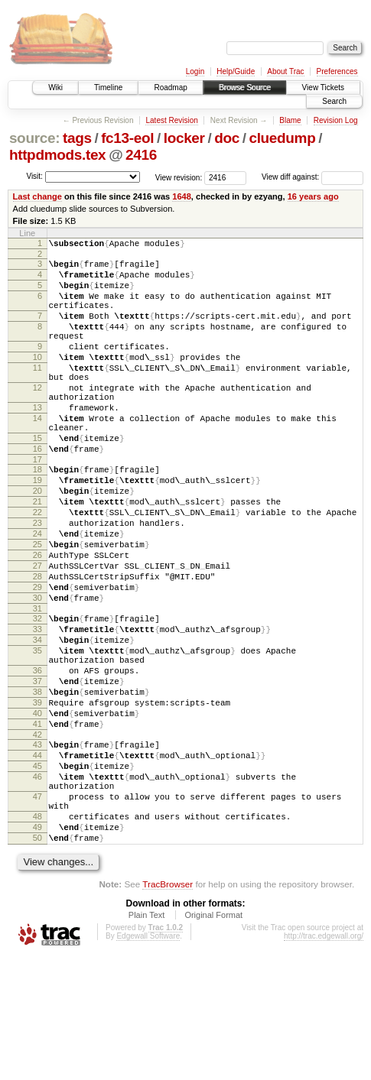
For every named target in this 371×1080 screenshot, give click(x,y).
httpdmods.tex (57, 155)
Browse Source (245, 87)
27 (37, 632)
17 (37, 505)
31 (37, 684)
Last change (37, 196)
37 (37, 770)
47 (37, 908)
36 (37, 757)
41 (37, 822)
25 (37, 606)
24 (37, 593)
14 (37, 454)
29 (37, 658)
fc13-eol (127, 138)
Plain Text (147, 1038)
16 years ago (313, 196)
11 (37, 392)
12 (37, 417)
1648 (181, 196)
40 (37, 809)
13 (37, 441)
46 (37, 884)
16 (37, 492)
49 (37, 946)
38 (37, 783)
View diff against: (312, 177)
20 (37, 541)
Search (334, 101)
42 (37, 835)
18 (37, 515)
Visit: (34, 176)
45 (37, 871)
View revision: (179, 177)
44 (37, 858)
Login (195, 71)
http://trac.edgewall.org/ (323, 1060)
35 (37, 733)
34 (37, 720)
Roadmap (170, 87)
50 (37, 959)
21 (37, 554)
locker (184, 138)
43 (37, 845)
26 (37, 619)
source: (34, 138)
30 (37, 671)
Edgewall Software (148, 1060)
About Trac (285, 71)
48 (37, 933)
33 (37, 707)
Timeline (108, 87)
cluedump (282, 138)
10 (37, 379)
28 (37, 645)
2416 (141, 155)
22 (37, 567)
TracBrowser (167, 1008)
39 (37, 796)
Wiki (55, 87)
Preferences (337, 71)
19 (37, 528)
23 (37, 580)
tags (77, 138)
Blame (290, 120)
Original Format (213, 1038)
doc (226, 138)
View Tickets (323, 87)
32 (37, 694)
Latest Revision (171, 120)
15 (37, 479)
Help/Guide (235, 71)
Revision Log (336, 120)
